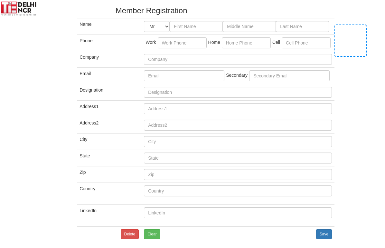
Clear (152, 234)
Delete (130, 234)
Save (324, 234)
